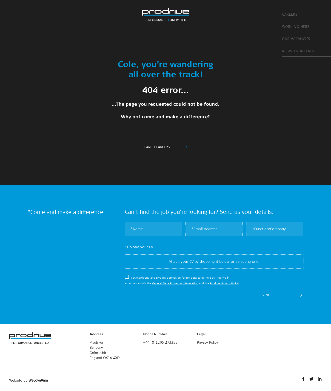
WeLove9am (38, 380)
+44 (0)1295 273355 (160, 342)
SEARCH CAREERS (165, 147)
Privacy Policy (207, 342)
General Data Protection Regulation (175, 283)
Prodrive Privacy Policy (224, 283)
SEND (282, 295)
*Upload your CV (139, 247)
